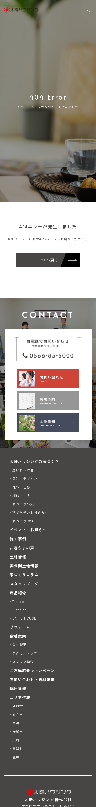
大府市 (17, 739)
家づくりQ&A (23, 520)
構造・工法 (21, 495)
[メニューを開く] (88, 7)
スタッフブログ (24, 583)
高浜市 (17, 723)
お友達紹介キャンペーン (32, 670)
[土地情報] (48, 422)
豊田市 (17, 757)
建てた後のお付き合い (30, 512)
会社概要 (19, 644)
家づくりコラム (24, 574)
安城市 (17, 731)
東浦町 (17, 748)
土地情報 (18, 556)
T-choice (19, 609)
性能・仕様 (21, 487)
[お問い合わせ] (48, 378)
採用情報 (18, 688)
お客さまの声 (22, 547)
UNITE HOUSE (24, 618)
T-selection (21, 601)
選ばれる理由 (23, 470)
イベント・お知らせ (28, 529)
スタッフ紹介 (23, 661)
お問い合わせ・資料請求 (32, 679)
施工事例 (18, 538)
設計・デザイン (24, 478)
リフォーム (20, 627)
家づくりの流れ (24, 504)
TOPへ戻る (48, 259)
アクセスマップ (24, 653)
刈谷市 (17, 706)
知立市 (17, 714)
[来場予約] (48, 400)
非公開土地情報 (24, 565)
